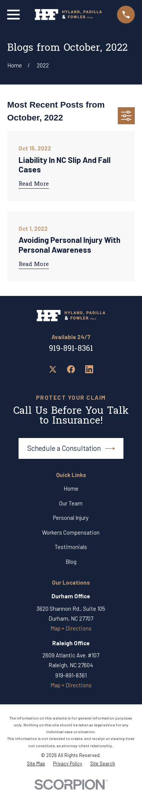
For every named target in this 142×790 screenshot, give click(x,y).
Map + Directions (71, 628)
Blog (71, 561)
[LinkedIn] (89, 369)
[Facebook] (71, 369)
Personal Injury (71, 517)
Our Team (71, 503)
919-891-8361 (71, 349)
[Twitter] (53, 369)
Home (71, 488)
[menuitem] (36, 764)
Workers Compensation (71, 532)
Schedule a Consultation (71, 449)
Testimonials (71, 546)
